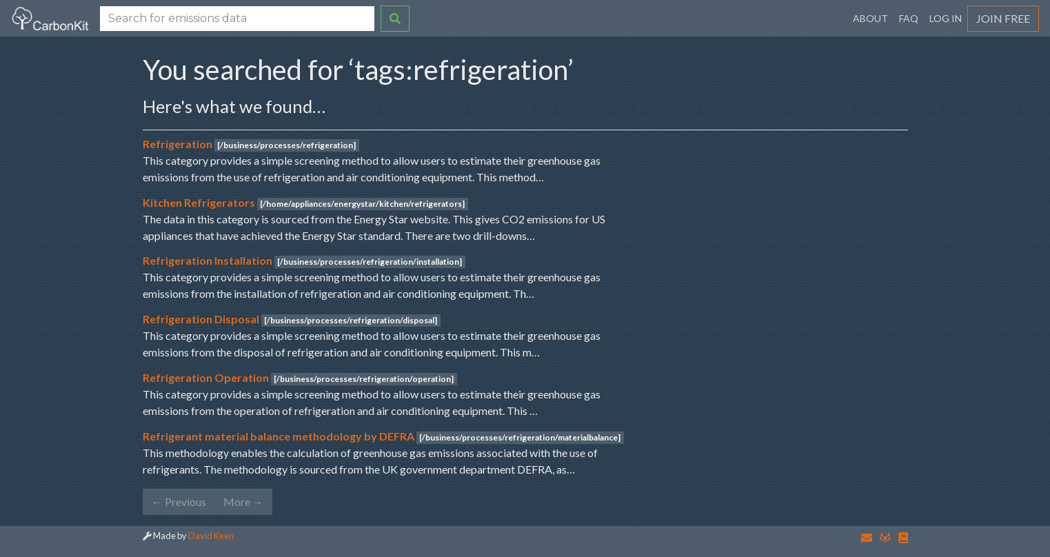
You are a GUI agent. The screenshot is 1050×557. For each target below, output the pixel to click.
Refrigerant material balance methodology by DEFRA (278, 436)
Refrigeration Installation (207, 260)
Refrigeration (177, 143)
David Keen (211, 535)
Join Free (1003, 18)
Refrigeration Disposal (201, 318)
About (870, 18)
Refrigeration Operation (206, 377)
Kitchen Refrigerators (199, 202)
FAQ (908, 18)
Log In (945, 18)
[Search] (237, 19)
